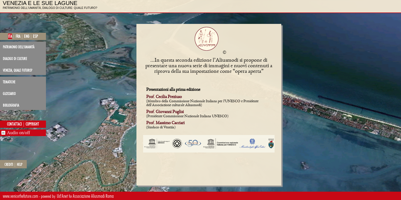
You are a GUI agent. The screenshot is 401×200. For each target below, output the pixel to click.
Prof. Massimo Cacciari (165, 123)
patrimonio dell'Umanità (18, 46)
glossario (9, 93)
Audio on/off (18, 132)
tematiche (9, 81)
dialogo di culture (15, 58)
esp (35, 36)
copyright (32, 124)
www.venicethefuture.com (20, 196)
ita (10, 36)
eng (26, 36)
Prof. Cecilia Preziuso (164, 97)
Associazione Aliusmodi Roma (93, 196)
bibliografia (11, 105)
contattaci (14, 124)
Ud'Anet (62, 196)
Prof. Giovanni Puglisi (165, 112)
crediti (8, 164)
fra (18, 36)
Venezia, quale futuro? (17, 70)
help (19, 164)
